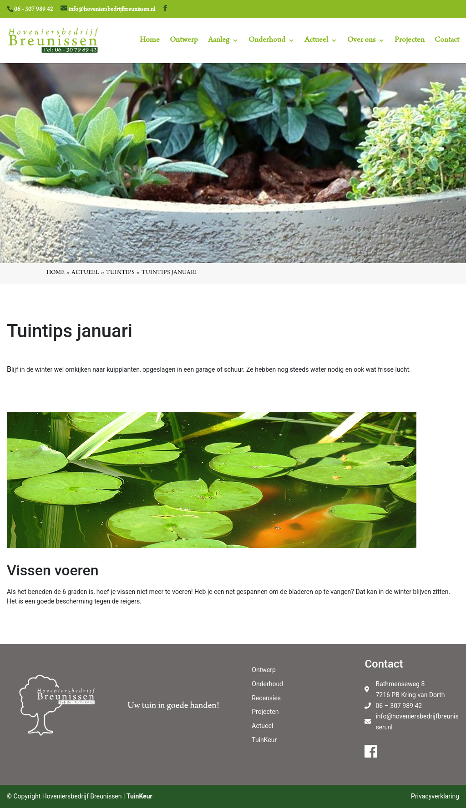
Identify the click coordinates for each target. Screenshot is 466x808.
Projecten (410, 41)
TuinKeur (264, 739)
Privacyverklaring (435, 796)
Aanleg (218, 41)
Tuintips (120, 273)
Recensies (266, 698)
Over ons (361, 41)
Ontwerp (184, 41)
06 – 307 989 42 (398, 705)
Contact (447, 41)
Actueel (316, 41)
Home (150, 41)
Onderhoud (266, 41)
